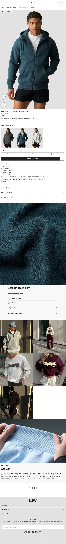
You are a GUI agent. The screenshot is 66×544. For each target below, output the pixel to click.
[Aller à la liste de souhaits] (60, 2)
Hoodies (14, 7)
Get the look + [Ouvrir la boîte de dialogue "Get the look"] (7, 11)
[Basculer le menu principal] (3, 2)
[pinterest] (32, 532)
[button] (32, 192)
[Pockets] (3, 101)
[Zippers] (3, 105)
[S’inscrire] (62, 527)
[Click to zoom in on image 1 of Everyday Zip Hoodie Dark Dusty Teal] (33, 59)
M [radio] (20, 153)
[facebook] (25, 532)
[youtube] (40, 532)
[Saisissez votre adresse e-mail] (30, 527)
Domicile (4, 7)
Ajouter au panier (30, 158)
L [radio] (32, 153)
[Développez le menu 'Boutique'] (33, 505)
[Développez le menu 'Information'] (33, 509)
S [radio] (7, 153)
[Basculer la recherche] (5, 2)
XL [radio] (45, 153)
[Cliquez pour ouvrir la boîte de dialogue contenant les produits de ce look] (16, 336)
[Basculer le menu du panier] (63, 2)
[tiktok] (36, 532)
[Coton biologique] (3, 96)
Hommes (9, 7)
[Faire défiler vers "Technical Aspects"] (32, 187)
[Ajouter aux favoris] (62, 159)
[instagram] (29, 532)
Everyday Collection (6, 113)
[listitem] (8, 138)
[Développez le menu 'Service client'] (33, 514)
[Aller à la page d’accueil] (33, 2)
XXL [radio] (58, 153)
